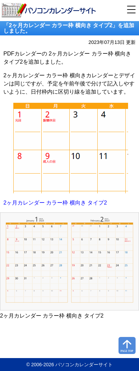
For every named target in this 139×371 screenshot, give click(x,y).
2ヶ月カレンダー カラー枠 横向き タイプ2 (55, 203)
